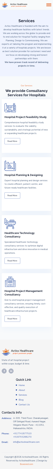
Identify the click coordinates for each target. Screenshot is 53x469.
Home (22, 385)
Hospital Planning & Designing (24, 175)
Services (23, 395)
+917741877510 (22, 433)
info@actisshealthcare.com (26, 442)
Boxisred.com (26, 464)
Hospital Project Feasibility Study (26, 117)
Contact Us (24, 404)
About (22, 390)
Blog (21, 399)
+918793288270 (22, 436)
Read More (12, 141)
